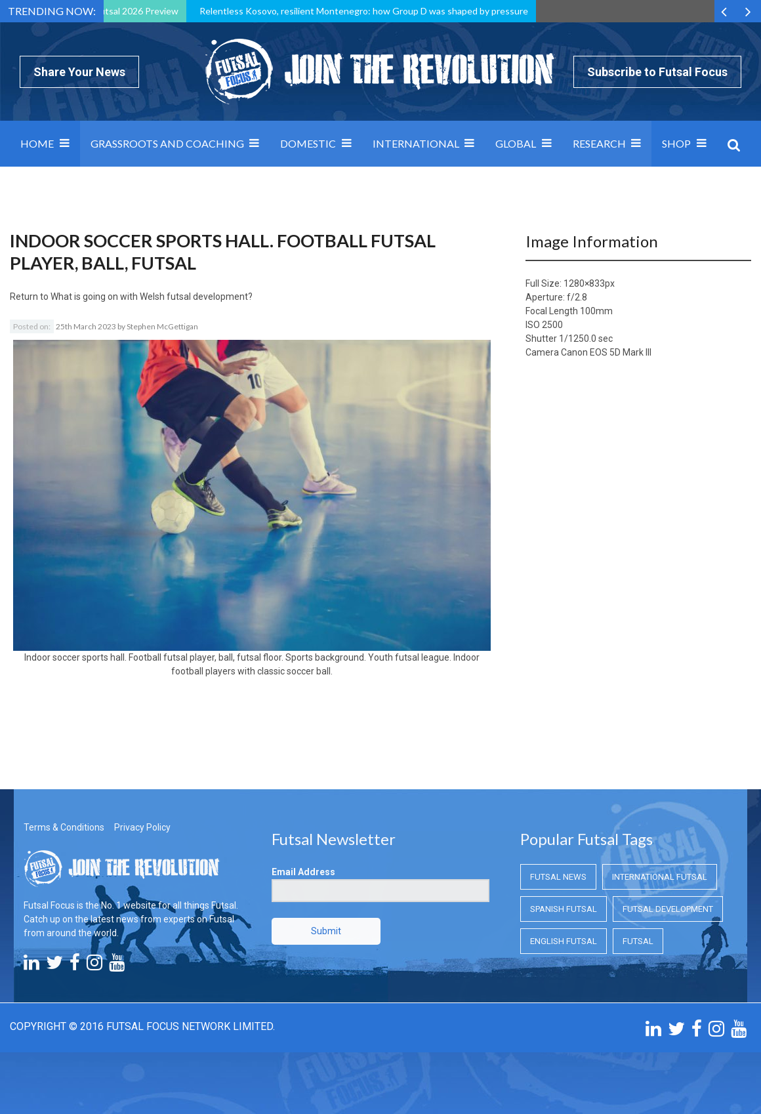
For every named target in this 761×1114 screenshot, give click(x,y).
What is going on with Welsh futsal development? (152, 296)
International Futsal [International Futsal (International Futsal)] (659, 877)
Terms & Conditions (64, 827)
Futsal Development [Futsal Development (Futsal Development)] (668, 909)
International (416, 143)
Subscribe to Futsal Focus (657, 72)
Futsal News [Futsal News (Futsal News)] (558, 877)
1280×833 (584, 283)
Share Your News (79, 72)
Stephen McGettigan (162, 326)
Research (599, 143)
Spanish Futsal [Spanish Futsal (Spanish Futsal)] (563, 909)
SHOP (676, 143)
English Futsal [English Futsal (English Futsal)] (563, 941)
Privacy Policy (142, 827)
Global (515, 143)
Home (37, 143)
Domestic (308, 143)
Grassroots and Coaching (167, 143)
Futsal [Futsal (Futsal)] (638, 941)
